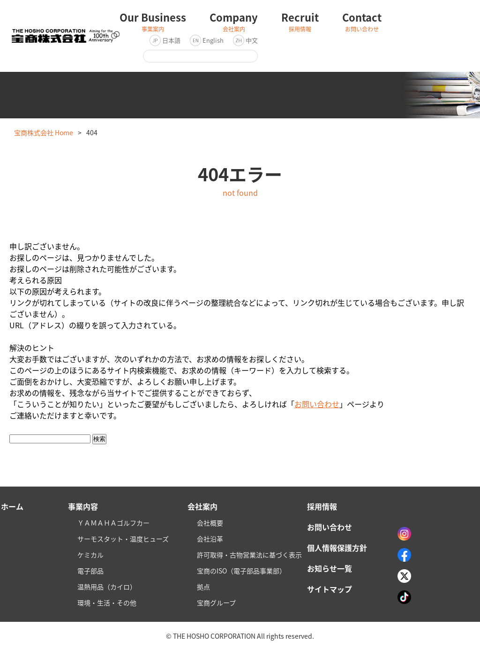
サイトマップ (329, 589)
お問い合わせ (316, 404)
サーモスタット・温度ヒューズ (123, 538)
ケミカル (90, 554)
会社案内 (203, 506)
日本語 (171, 40)
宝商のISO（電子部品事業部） (241, 570)
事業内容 (83, 506)
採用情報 (322, 506)
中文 (252, 40)
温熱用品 (106, 586)
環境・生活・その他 (106, 602)
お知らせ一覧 (329, 568)
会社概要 (210, 522)
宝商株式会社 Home (43, 132)
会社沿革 (210, 538)
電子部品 (90, 570)
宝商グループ (216, 602)
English (213, 40)
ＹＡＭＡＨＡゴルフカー (113, 522)
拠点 (203, 586)
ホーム (12, 506)
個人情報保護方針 (337, 547)
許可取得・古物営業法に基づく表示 (249, 554)
